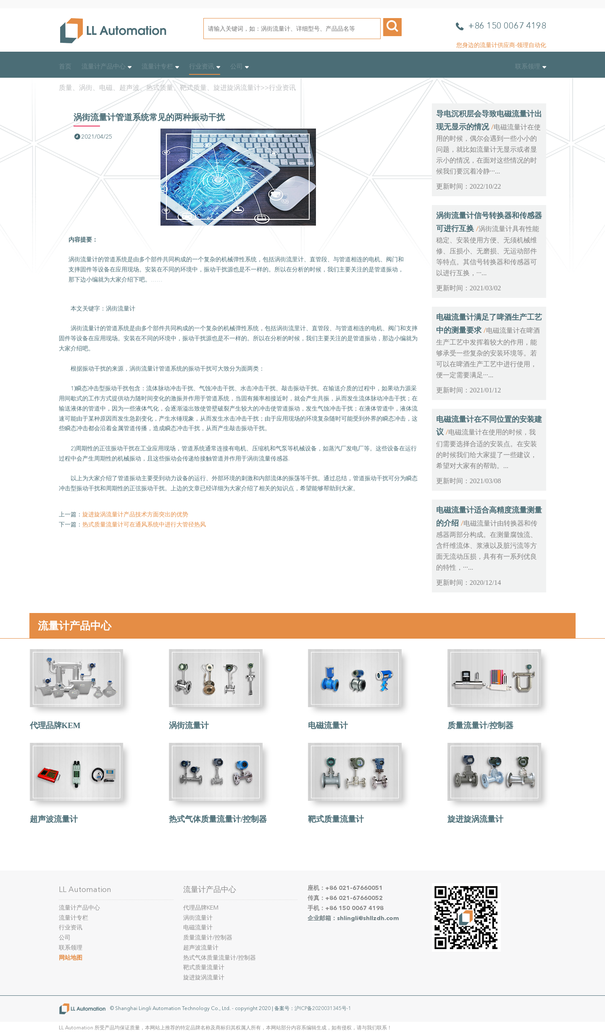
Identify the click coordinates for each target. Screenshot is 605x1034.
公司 (239, 66)
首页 (65, 66)
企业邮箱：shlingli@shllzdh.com (353, 918)
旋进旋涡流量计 (475, 819)
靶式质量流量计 (336, 819)
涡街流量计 (189, 725)
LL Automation (85, 889)
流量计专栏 (160, 66)
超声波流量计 (54, 819)
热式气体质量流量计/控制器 (218, 819)
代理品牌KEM (55, 725)
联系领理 (530, 66)
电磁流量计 (328, 725)
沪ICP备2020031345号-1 (323, 1008)
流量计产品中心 (107, 66)
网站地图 (70, 957)
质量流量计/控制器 (480, 725)
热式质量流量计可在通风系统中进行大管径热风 (144, 524)
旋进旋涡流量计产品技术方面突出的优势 (135, 514)
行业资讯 (204, 66)
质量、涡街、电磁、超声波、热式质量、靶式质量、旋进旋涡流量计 (159, 88)
